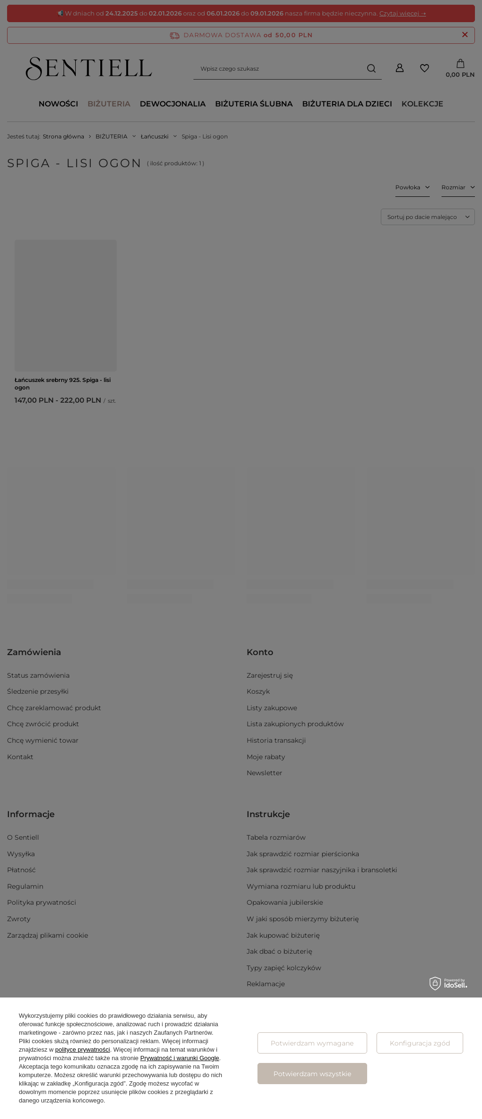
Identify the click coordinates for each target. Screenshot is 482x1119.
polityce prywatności (82, 1049)
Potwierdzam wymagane (312, 1043)
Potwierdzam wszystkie (312, 1074)
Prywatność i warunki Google (179, 1058)
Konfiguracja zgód (420, 1043)
